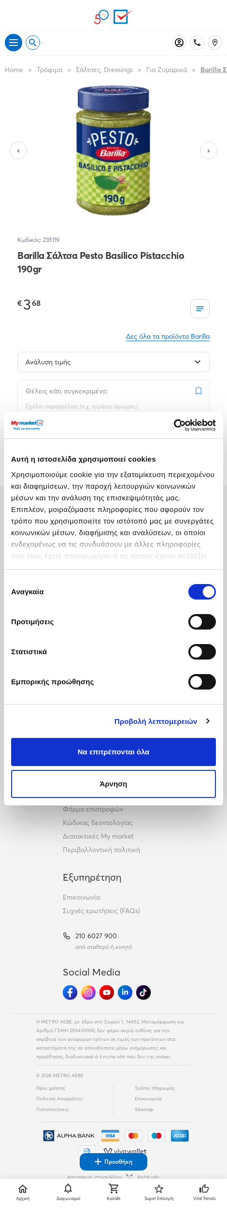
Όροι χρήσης (50, 1088)
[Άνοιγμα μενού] (13, 42)
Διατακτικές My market (98, 836)
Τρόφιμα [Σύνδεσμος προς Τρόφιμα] (49, 69)
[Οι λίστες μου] (200, 308)
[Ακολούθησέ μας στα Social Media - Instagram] (88, 992)
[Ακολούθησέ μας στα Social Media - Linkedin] (125, 992)
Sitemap (144, 1109)
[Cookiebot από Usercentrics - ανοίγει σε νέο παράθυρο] (173, 425)
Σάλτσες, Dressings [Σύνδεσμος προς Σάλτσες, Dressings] (104, 69)
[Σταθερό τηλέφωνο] (197, 42)
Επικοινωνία (81, 897)
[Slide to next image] (208, 150)
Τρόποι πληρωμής (155, 1088)
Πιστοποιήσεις (52, 1109)
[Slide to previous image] (18, 150)
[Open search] (33, 42)
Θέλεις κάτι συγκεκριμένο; (67, 391)
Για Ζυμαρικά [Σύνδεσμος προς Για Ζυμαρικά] (166, 69)
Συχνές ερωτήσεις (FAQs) (101, 910)
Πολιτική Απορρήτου (59, 1099)
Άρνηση (113, 784)
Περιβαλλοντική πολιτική (101, 849)
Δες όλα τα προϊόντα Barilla (168, 336)
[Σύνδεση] (179, 42)
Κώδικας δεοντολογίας (98, 822)
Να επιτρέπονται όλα (114, 752)
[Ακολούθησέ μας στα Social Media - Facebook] (70, 992)
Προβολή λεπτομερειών (156, 721)
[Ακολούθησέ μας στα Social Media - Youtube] (106, 992)
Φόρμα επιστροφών (93, 809)
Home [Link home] (14, 69)
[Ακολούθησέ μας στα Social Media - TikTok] (143, 992)
